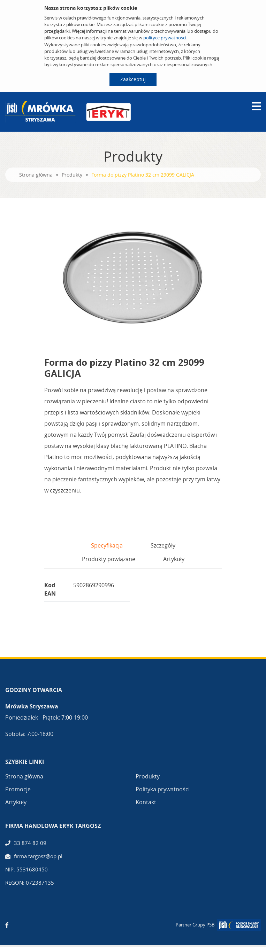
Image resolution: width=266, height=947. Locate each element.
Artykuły (15, 802)
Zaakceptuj (133, 79)
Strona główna (36, 174)
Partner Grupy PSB (195, 925)
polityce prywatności (164, 37)
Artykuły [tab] (173, 559)
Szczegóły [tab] (163, 545)
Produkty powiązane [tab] (108, 559)
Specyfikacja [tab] (107, 545)
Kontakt (146, 802)
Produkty (72, 174)
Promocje (18, 789)
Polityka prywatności (163, 789)
